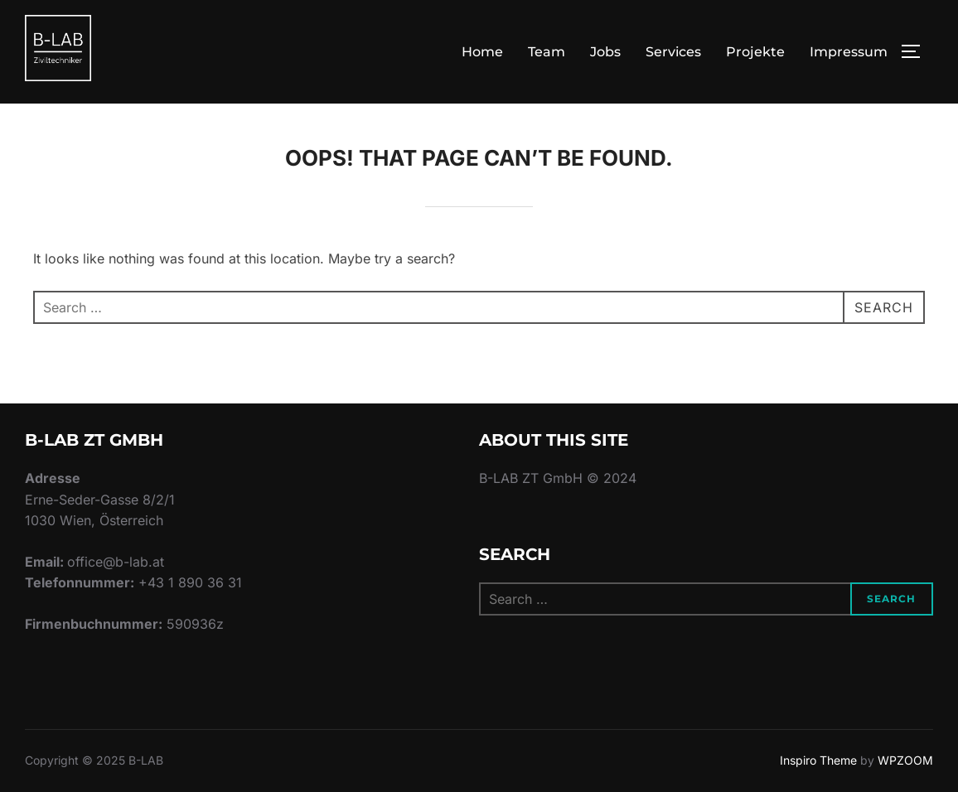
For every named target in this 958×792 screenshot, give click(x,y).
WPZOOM (905, 760)
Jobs (605, 52)
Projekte (755, 52)
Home (482, 52)
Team (546, 52)
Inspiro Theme (818, 760)
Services (673, 52)
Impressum (849, 52)
